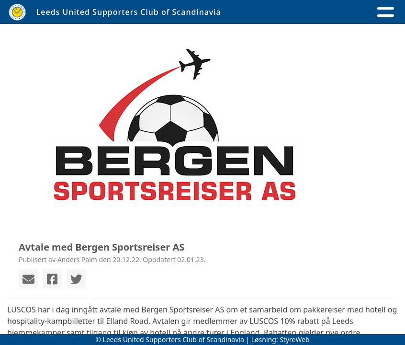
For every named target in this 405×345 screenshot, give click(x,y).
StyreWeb (295, 339)
